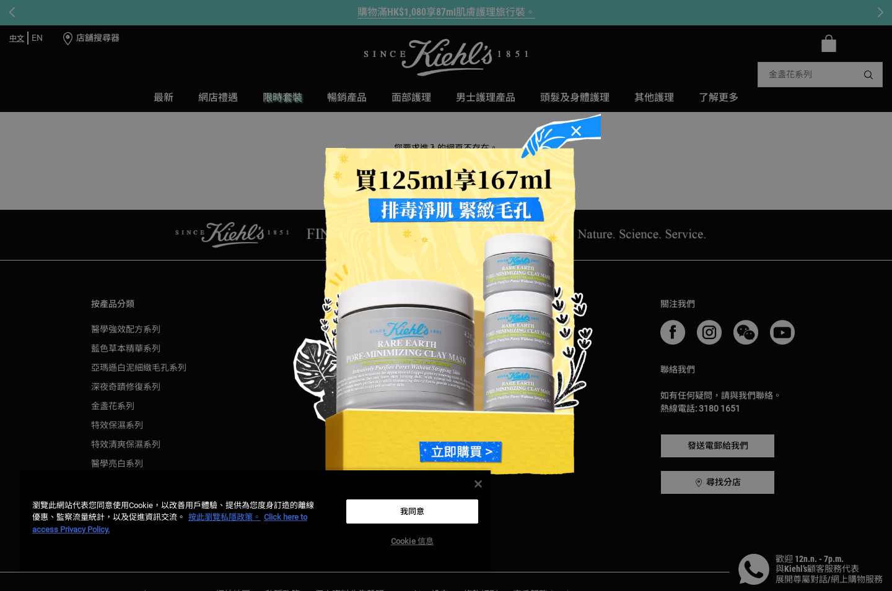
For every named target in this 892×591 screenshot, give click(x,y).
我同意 (412, 511)
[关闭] (478, 484)
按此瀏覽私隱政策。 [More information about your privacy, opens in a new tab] (224, 517)
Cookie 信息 (412, 541)
